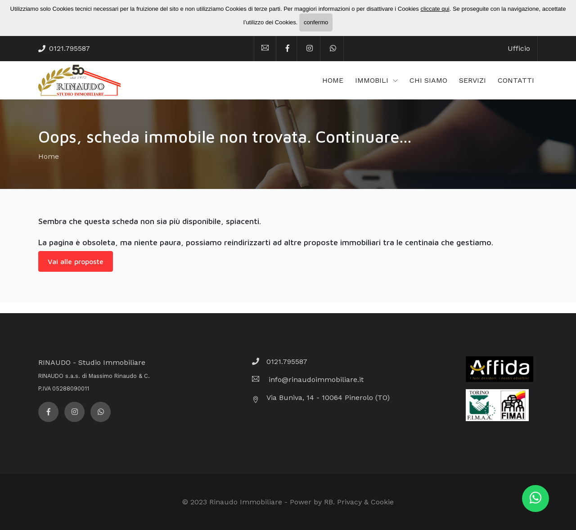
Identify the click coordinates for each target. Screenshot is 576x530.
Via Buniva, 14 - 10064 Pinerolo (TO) (328, 397)
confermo (316, 22)
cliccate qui (434, 8)
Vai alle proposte (76, 261)
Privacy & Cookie (365, 502)
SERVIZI (472, 80)
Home (48, 156)
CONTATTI (516, 80)
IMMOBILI (373, 80)
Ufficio (519, 48)
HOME (332, 80)
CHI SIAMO (428, 80)
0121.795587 (69, 48)
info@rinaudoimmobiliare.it (315, 379)
